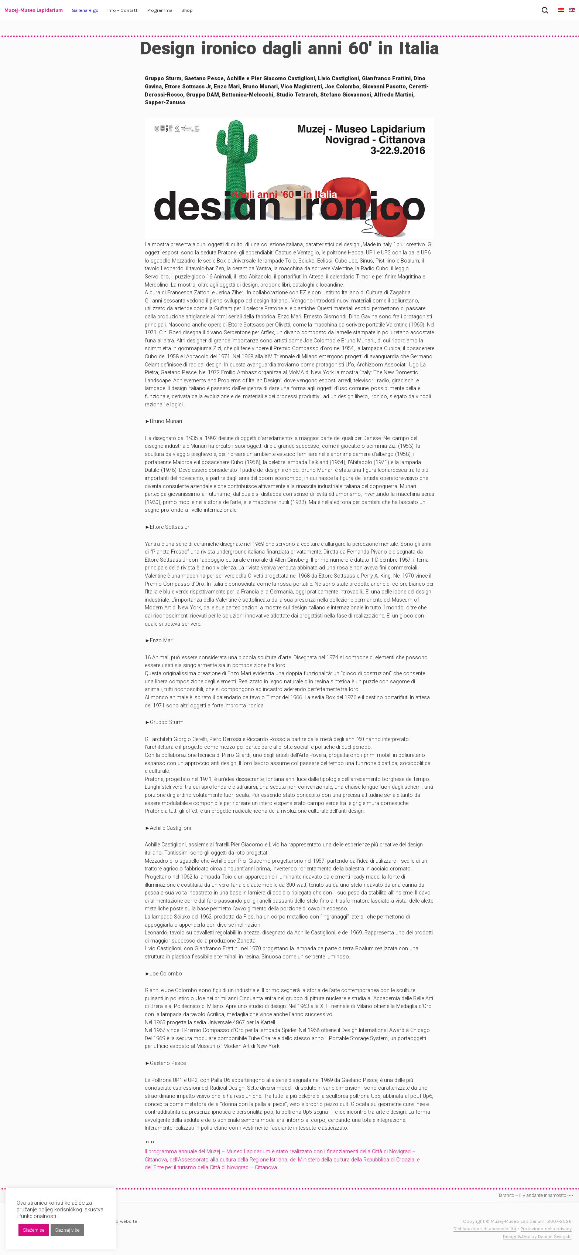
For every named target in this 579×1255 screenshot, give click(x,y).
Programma (159, 10)
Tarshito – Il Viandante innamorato (535, 1195)
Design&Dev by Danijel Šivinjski (537, 1236)
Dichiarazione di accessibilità (484, 1228)
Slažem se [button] (33, 1230)
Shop (187, 10)
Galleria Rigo (85, 10)
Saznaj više (67, 1230)
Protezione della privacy (546, 1228)
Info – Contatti (122, 10)
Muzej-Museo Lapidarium (33, 10)
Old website (124, 1221)
